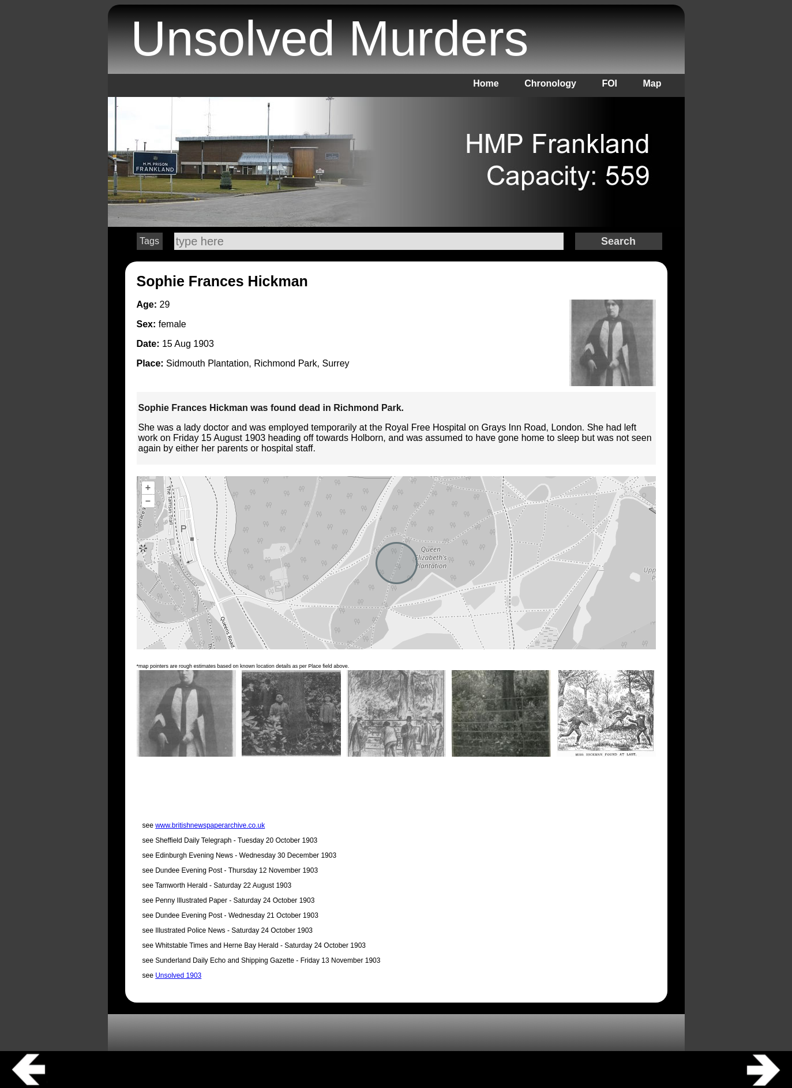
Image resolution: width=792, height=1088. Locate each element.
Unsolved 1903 (178, 975)
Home (485, 83)
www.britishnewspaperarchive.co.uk (210, 825)
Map (652, 83)
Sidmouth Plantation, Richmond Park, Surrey (257, 363)
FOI (609, 83)
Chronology (550, 83)
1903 (203, 344)
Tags (149, 241)
